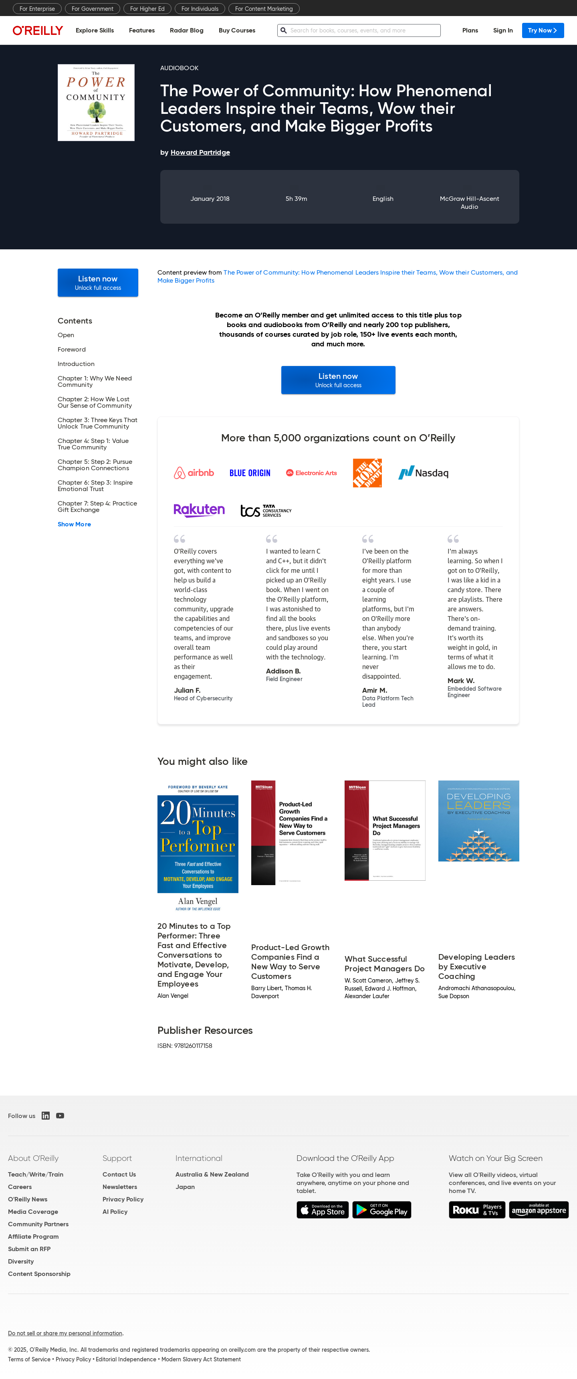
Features (142, 30)
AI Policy (115, 1211)
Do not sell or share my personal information (65, 1333)
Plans (470, 30)
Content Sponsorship (39, 1274)
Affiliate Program (33, 1236)
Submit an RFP (29, 1249)
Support (117, 1158)
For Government (92, 8)
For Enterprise (37, 8)
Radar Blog (187, 30)
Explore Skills (95, 30)
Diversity (21, 1261)
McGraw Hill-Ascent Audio (469, 202)
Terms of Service (29, 1359)
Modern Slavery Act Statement (201, 1359)
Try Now (543, 30)
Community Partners (38, 1224)
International (199, 1158)
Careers (20, 1187)
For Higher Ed (147, 8)
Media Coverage (33, 1211)
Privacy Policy (123, 1199)
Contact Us (119, 1174)
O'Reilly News (27, 1199)
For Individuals (200, 8)
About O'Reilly (33, 1158)
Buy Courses (237, 30)
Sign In (503, 30)
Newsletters (120, 1187)
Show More (74, 524)
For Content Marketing (264, 8)
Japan (185, 1187)
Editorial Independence (126, 1359)
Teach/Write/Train (35, 1174)
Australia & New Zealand (212, 1174)
